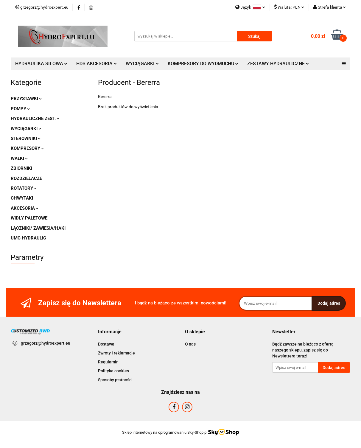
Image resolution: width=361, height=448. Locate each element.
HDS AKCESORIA (96, 63)
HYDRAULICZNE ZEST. (35, 118)
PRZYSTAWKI (26, 98)
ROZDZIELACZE (26, 178)
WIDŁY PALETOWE (29, 218)
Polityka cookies (113, 370)
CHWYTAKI (22, 198)
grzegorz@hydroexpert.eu (45, 343)
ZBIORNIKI (21, 168)
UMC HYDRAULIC (28, 238)
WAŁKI (19, 158)
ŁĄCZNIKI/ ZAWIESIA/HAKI (38, 228)
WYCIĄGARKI (142, 63)
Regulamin (108, 362)
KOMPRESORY (27, 148)
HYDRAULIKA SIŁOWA (41, 63)
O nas (190, 344)
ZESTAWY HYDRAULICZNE (278, 63)
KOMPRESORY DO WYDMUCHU (203, 63)
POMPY (20, 108)
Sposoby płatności (115, 379)
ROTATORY (24, 188)
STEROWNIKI (26, 138)
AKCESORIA (24, 208)
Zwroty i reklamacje (116, 353)
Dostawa (106, 344)
